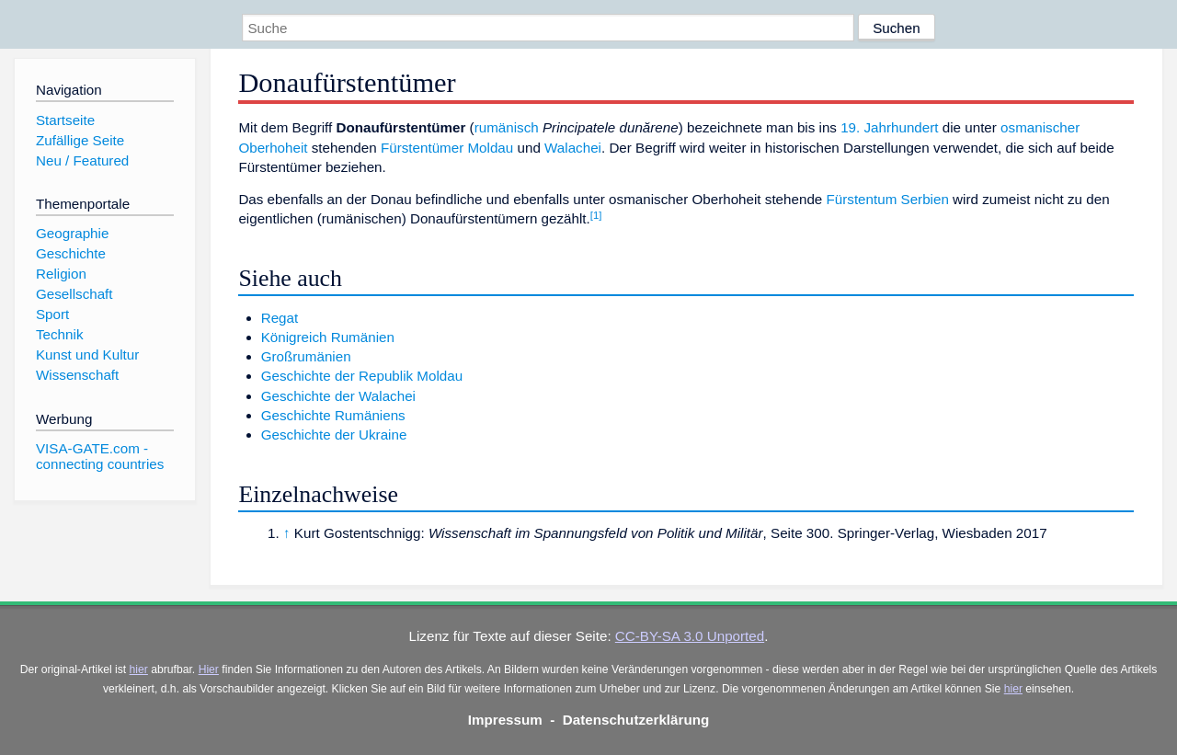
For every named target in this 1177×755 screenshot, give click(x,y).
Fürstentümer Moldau (447, 147)
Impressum (505, 719)
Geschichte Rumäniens (333, 415)
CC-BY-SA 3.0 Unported (689, 636)
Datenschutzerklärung (636, 719)
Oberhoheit (272, 147)
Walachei (572, 147)
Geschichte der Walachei (338, 396)
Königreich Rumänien (327, 337)
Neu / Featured (82, 160)
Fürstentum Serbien (888, 199)
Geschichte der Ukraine (334, 434)
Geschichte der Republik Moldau (362, 375)
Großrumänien (306, 356)
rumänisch (506, 127)
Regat (280, 318)
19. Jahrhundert (889, 127)
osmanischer (1040, 127)
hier (139, 669)
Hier (209, 669)
